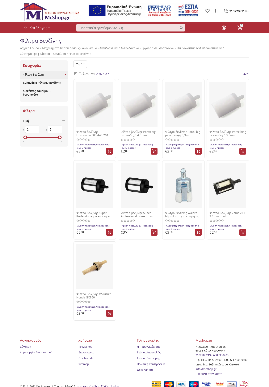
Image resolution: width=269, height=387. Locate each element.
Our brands (85, 355)
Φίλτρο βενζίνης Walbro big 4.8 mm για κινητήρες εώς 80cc (183, 213)
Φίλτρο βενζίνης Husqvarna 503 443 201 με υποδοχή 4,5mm (94, 132)
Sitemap (83, 361)
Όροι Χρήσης (145, 367)
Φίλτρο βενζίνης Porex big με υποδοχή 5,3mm (182, 132)
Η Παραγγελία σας (148, 344)
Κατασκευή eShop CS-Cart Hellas (98, 383)
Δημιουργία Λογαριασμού (36, 349)
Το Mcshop (85, 344)
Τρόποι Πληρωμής (148, 355)
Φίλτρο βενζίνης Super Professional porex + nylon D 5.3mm (139, 213)
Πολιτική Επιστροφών (151, 361)
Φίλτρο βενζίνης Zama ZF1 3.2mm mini (226, 213)
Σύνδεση (25, 344)
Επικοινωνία (86, 350)
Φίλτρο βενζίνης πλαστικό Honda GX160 (93, 293)
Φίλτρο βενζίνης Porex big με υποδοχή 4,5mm (137, 132)
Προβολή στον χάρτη (208, 371)
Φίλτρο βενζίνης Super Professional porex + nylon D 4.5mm (94, 213)
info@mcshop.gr (205, 366)
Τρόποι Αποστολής (149, 350)
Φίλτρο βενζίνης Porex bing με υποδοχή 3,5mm (227, 132)
